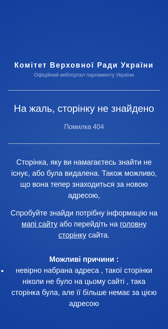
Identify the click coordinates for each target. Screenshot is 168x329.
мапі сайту (40, 224)
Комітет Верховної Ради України (84, 65)
